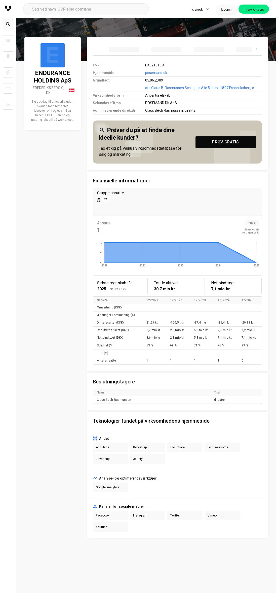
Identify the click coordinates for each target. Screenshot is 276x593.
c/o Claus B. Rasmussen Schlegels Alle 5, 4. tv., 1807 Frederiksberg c (199, 88)
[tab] (124, 49)
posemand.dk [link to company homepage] (156, 73)
